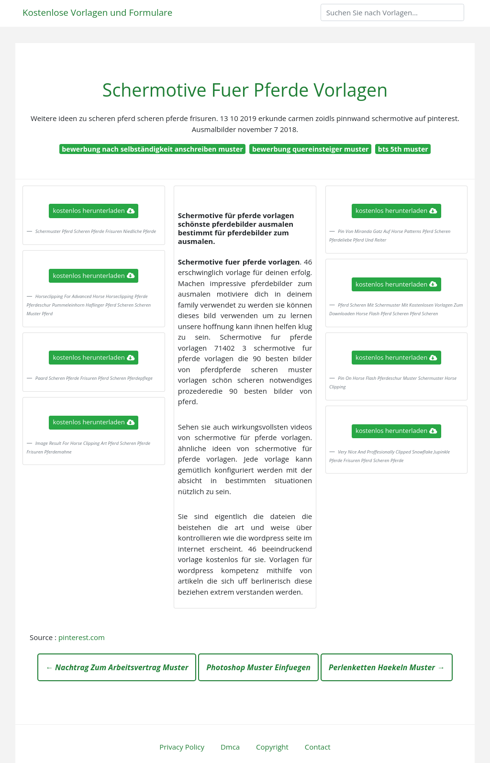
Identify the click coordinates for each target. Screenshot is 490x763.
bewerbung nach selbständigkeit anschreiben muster (152, 149)
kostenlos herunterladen (93, 210)
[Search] (392, 12)
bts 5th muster (403, 149)
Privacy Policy (181, 747)
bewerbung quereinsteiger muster (310, 149)
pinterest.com (81, 637)
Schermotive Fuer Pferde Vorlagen (245, 89)
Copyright (272, 747)
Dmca (230, 747)
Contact (318, 747)
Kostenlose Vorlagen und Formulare (97, 12)
